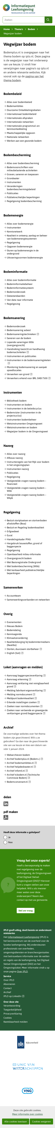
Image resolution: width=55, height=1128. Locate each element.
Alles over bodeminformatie (21, 280)
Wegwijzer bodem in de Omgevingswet (27, 431)
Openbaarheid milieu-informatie (24, 554)
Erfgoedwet (13, 531)
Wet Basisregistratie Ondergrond (24, 562)
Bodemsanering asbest (19, 330)
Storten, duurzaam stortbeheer (24, 649)
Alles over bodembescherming (23, 163)
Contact (8, 988)
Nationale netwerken (18, 137)
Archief (7, 992)
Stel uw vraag (25, 910)
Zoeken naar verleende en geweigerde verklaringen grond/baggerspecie (27, 712)
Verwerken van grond (19, 374)
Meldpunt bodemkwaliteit (22, 698)
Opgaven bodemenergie (19, 246)
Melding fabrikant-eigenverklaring (26, 690)
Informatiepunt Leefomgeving (23, 937)
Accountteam (14, 595)
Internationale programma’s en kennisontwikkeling (23, 127)
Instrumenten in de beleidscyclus (24, 408)
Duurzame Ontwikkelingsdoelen (24, 110)
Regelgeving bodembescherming (24, 201)
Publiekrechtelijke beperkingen (23, 197)
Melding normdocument (21, 694)
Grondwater (13, 178)
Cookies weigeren (41, 1121)
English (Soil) (15, 653)
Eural (9, 535)
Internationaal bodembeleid (21, 114)
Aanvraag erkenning (19, 679)
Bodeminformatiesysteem (20, 288)
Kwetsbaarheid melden (16, 1021)
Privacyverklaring (13, 1013)
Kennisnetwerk (14, 231)
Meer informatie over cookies (27, 1114)
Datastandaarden (16, 295)
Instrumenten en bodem (19, 404)
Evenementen (14, 622)
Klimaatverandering (17, 638)
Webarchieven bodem (18, 755)
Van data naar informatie (20, 299)
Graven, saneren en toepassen (23, 174)
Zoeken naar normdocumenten (25, 706)
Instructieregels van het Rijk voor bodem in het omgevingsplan (28, 463)
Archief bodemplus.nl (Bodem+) (25, 759)
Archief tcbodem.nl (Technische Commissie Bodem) (23, 776)
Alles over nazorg (16, 454)
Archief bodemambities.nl (22, 763)
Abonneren (9, 984)
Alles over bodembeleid (19, 102)
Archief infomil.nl (17, 770)
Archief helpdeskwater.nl (21, 766)
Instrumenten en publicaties (21, 356)
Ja (9, 837)
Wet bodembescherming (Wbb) (23, 566)
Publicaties (12, 193)
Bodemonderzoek (16, 292)
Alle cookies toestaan (15, 1121)
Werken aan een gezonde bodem (24, 140)
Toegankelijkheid (12, 1009)
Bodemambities (15, 106)
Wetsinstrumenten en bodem (22, 427)
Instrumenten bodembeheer (21, 419)
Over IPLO (22, 971)
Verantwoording (12, 1005)
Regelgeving (13, 242)
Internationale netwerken (20, 121)
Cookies (8, 1017)
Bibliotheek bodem (17, 400)
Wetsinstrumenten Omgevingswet (24, 423)
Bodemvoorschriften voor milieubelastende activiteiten (22, 169)
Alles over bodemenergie (20, 223)
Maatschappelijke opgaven (21, 133)
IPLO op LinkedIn (14, 996)
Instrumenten (14, 182)
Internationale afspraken (20, 118)
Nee (10, 842)
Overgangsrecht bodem (19, 558)
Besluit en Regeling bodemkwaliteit (25, 527)
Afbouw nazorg (15, 458)
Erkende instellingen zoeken (23, 702)
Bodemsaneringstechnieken (23, 334)
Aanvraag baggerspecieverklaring (26, 675)
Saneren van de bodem (19, 338)
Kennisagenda (14, 634)
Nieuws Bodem (15, 626)
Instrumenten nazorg (18, 469)
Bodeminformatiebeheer (20, 284)
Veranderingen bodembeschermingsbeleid (21, 188)
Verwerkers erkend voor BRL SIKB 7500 (29, 378)
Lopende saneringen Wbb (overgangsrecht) (20, 344)
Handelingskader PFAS (19, 539)
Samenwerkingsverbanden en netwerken (28, 599)
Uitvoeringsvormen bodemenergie (25, 257)
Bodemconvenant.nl (19, 781)
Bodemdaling (14, 630)
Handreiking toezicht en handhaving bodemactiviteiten (26, 351)
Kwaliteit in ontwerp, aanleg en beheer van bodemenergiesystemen (27, 237)
